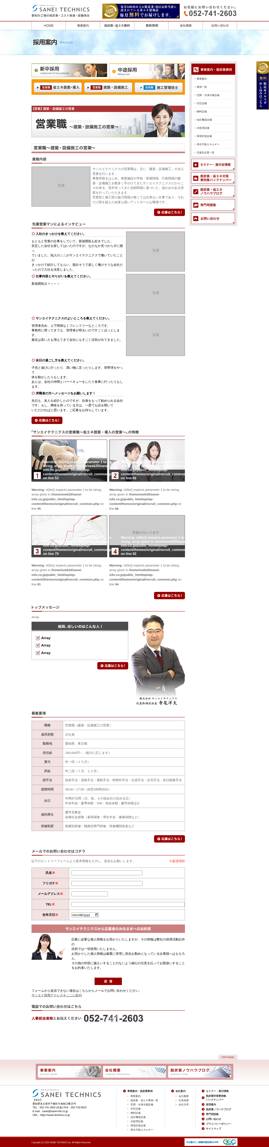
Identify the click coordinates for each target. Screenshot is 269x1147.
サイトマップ (213, 1128)
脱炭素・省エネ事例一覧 (144, 1100)
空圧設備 (202, 103)
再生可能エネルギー (208, 144)
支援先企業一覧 (205, 152)
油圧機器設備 (204, 119)
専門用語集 (212, 1114)
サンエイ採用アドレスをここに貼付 (57, 995)
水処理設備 (203, 127)
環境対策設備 (204, 136)
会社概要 (184, 1096)
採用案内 (211, 1104)
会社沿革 (184, 1104)
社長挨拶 (184, 1100)
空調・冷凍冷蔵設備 (208, 95)
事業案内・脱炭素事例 (140, 1091)
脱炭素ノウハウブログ (218, 1109)
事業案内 (202, 78)
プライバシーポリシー (218, 1123)
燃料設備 (202, 111)
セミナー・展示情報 (217, 1091)
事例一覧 (202, 87)
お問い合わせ (213, 1119)
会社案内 (180, 1091)
